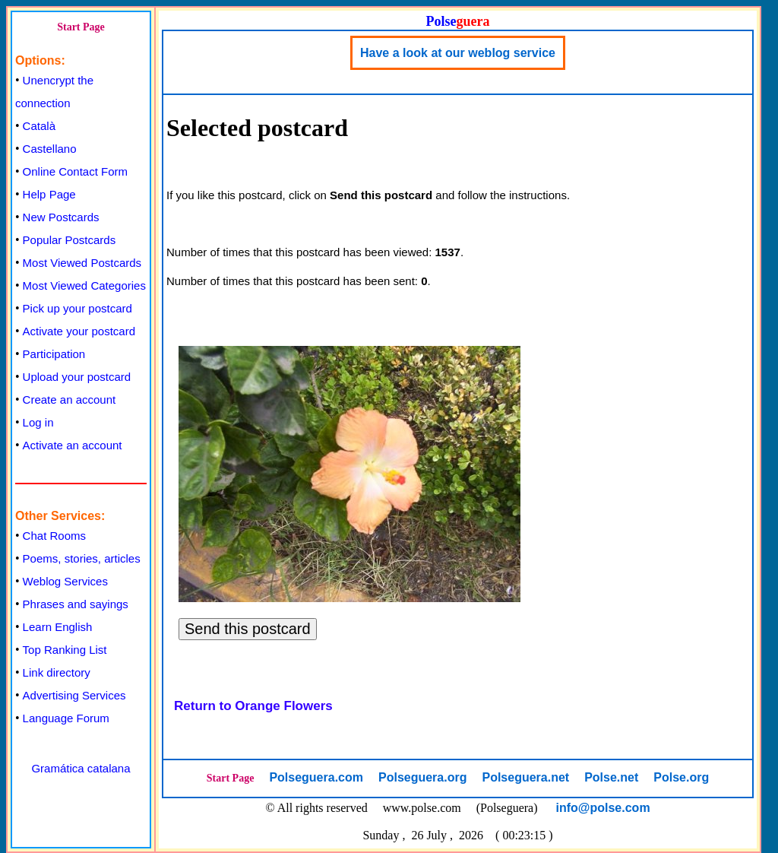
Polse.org (681, 777)
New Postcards (61, 217)
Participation (54, 353)
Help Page (49, 194)
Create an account (69, 399)
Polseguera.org (422, 777)
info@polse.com (603, 807)
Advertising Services (74, 695)
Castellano (50, 148)
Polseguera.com (316, 777)
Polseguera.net (525, 777)
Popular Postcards (69, 239)
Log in (38, 422)
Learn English (58, 626)
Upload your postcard (77, 376)
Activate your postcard (79, 331)
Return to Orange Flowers (253, 706)
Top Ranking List (65, 649)
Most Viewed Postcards (82, 262)
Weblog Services (65, 581)
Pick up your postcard (77, 308)
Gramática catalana (80, 768)
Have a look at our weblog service (457, 52)
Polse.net (611, 777)
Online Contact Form (75, 171)
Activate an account (72, 445)
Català (39, 125)
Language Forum (66, 718)
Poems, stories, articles (82, 558)
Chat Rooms (54, 535)
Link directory (56, 672)
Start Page (81, 27)
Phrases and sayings (75, 604)
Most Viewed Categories (84, 285)
